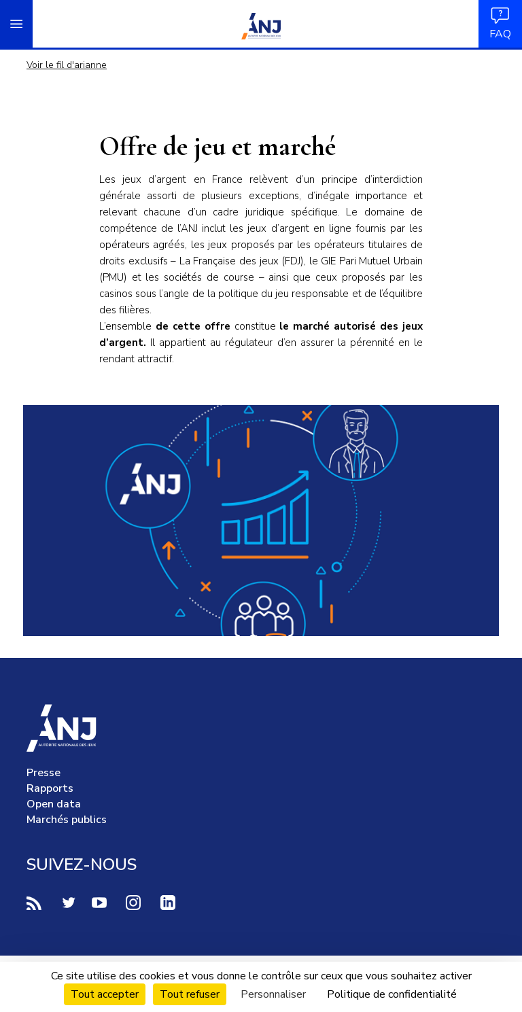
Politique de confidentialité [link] (392, 994)
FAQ (500, 23)
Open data (54, 804)
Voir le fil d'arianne (67, 64)
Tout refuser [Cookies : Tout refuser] (190, 994)
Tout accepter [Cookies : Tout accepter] (105, 994)
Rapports (50, 788)
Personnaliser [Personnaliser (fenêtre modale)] (273, 994)
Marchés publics (67, 819)
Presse (43, 772)
